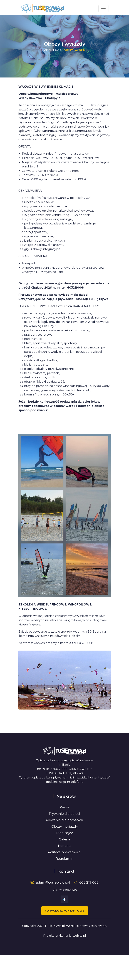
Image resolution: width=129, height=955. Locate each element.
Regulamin (64, 859)
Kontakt (64, 846)
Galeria (64, 839)
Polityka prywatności (64, 852)
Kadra (64, 807)
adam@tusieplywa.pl (53, 882)
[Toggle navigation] (103, 8)
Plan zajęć (64, 833)
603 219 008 (88, 882)
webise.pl (79, 935)
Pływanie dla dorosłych (64, 820)
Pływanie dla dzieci (64, 814)
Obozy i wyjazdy (64, 827)
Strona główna (52, 49)
